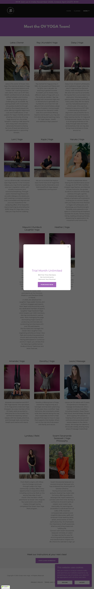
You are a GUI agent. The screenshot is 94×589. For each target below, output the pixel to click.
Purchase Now (47, 284)
